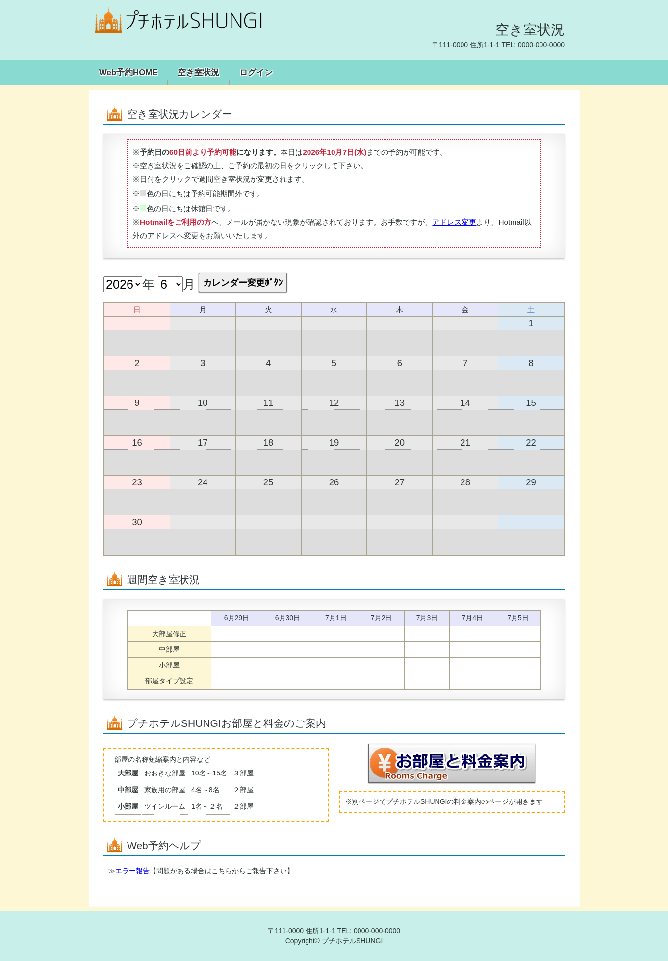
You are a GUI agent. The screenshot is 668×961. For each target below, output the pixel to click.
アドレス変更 (454, 222)
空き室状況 (198, 72)
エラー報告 (132, 871)
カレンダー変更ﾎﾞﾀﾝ (243, 283)
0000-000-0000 (541, 45)
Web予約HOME (128, 72)
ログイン (256, 72)
